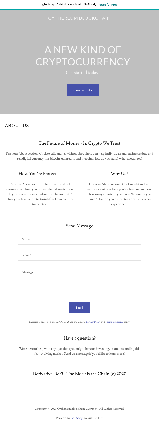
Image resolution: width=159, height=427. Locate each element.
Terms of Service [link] (114, 321)
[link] (79, 19)
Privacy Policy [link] (93, 321)
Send (79, 308)
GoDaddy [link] (77, 418)
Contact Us (82, 90)
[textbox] (79, 239)
